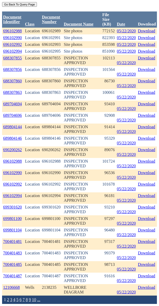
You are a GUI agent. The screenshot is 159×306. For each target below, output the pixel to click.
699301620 (12, 207)
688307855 (12, 58)
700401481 (12, 241)
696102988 (12, 31)
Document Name (78, 24)
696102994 (12, 51)
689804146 (12, 138)
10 (34, 299)
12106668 (11, 287)
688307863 (12, 92)
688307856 (12, 69)
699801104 (12, 230)
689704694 (12, 104)
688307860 (12, 81)
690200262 (12, 150)
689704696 (12, 115)
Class (29, 24)
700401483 (12, 253)
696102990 (12, 37)
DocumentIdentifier (12, 19)
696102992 (12, 44)
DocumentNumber (51, 19)
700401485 (12, 264)
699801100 (12, 218)
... (38, 299)
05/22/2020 (126, 31)
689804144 (12, 127)
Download (146, 31)
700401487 (12, 276)
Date (121, 24)
